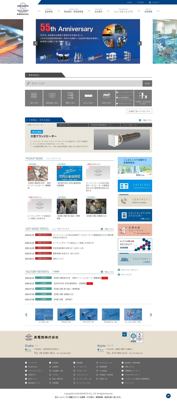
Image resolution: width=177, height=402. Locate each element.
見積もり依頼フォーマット (135, 230)
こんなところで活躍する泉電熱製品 (135, 167)
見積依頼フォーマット (132, 371)
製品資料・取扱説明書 (132, 363)
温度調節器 (103, 367)
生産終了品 (103, 379)
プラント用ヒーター (130, 125)
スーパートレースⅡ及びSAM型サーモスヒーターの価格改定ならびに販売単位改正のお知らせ (83, 236)
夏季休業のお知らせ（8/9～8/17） (66, 253)
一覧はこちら (147, 120)
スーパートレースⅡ (83, 383)
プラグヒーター (81, 371)
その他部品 (103, 371)
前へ (35, 43)
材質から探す (106, 103)
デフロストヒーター (106, 363)
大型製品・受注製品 (106, 375)
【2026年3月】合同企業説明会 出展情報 (73, 283)
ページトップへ (168, 396)
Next (151, 315)
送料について (58, 258)
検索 (147, 83)
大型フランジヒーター (36, 125)
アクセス (55, 375)
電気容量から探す (52, 103)
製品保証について (34, 383)
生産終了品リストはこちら (139, 111)
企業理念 (55, 367)
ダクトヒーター (65, 125)
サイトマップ (126, 274)
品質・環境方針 (57, 379)
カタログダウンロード (135, 186)
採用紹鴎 (135, 244)
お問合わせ (124, 334)
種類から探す (70, 103)
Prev (26, 315)
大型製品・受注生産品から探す (143, 102)
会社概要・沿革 (57, 371)
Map (29, 349)
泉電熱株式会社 (42, 337)
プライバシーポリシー (129, 270)
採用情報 (55, 383)
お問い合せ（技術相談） (135, 200)
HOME (129, 2)
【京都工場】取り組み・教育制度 (66, 288)
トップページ (32, 363)
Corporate (99, 11)
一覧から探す (34, 103)
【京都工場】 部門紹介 (63, 299)
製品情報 (79, 363)
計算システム (135, 215)
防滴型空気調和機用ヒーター (102, 125)
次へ (139, 43)
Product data (73, 11)
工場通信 (135, 259)
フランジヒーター (82, 375)
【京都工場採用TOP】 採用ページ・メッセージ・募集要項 (80, 278)
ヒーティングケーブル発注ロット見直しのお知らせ (73, 243)
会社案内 (55, 363)
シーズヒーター (81, 367)
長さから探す (88, 103)
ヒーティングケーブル (84, 379)
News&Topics (123, 11)
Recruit (148, 11)
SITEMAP (140, 2)
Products (49, 11)
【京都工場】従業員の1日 (63, 294)
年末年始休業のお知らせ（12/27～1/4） (69, 248)
